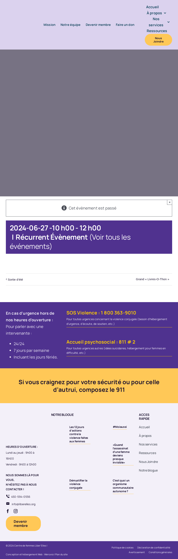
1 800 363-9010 (118, 312)
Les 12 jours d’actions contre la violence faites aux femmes (78, 434)
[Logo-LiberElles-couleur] (20, 12)
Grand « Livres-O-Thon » (152, 279)
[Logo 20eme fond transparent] (21, 412)
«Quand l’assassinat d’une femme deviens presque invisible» (121, 453)
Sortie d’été (15, 279)
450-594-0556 (20, 496)
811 (122, 342)
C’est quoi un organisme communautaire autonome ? (123, 486)
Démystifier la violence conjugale (78, 484)
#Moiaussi (120, 427)
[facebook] (8, 511)
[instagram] (16, 511)
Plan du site (61, 554)
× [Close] (170, 202)
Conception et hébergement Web (24, 554)
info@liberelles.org (23, 504)
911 (120, 390)
